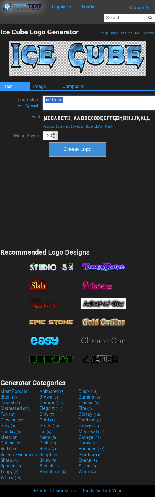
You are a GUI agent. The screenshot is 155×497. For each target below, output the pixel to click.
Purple (89, 443)
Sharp (103, 33)
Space (88, 460)
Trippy (9, 471)
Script (48, 454)
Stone (87, 466)
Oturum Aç (140, 7)
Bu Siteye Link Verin (103, 490)
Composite (73, 86)
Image (39, 86)
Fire (85, 408)
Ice (137, 33)
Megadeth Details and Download (63, 126)
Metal (9, 437)
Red (8, 448)
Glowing (12, 420)
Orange (90, 437)
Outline (126, 33)
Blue (114, 33)
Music (109, 126)
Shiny (47, 460)
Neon (47, 437)
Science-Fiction (18, 454)
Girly (46, 414)
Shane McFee (94, 126)
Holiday (10, 431)
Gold (48, 420)
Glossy (148, 33)
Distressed (15, 408)
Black (88, 391)
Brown (48, 397)
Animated (52, 391)
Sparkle (10, 466)
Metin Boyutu (27, 135)
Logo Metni (29, 102)
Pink (47, 443)
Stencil (49, 466)
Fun (8, 414)
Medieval (92, 431)
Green (49, 425)
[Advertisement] (77, 202)
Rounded (91, 448)
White (87, 471)
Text (8, 86)
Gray (7, 425)
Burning (89, 397)
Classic (89, 402)
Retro (47, 448)
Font (36, 116)
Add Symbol (28, 106)
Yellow (10, 477)
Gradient (90, 420)
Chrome (51, 402)
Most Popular (14, 391)
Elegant (50, 408)
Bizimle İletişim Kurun (54, 490)
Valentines (52, 471)
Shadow (91, 454)
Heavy (89, 425)
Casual (10, 402)
